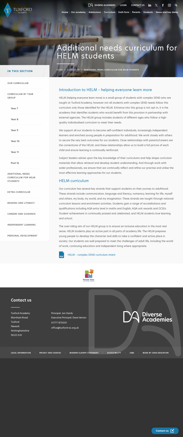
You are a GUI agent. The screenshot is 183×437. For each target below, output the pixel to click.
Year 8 (14, 119)
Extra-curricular (18, 192)
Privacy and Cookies (50, 353)
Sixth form (123, 12)
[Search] (176, 5)
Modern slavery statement (84, 353)
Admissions (94, 12)
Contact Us (137, 5)
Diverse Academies (105, 5)
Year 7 (14, 108)
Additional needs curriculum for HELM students (21, 177)
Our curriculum (18, 83)
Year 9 (14, 130)
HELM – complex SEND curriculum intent (91, 255)
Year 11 (15, 152)
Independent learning (21, 224)
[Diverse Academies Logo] (18, 10)
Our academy (78, 12)
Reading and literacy (21, 203)
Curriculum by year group (20, 96)
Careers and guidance (21, 213)
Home (64, 12)
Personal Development (22, 235)
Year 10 (15, 141)
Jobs (132, 353)
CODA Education (160, 353)
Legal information (21, 353)
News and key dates (167, 12)
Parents (136, 12)
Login (123, 5)
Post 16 (15, 163)
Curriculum (109, 12)
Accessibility (114, 353)
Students (148, 12)
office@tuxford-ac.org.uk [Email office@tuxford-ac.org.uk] (65, 327)
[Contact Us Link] (165, 431)
